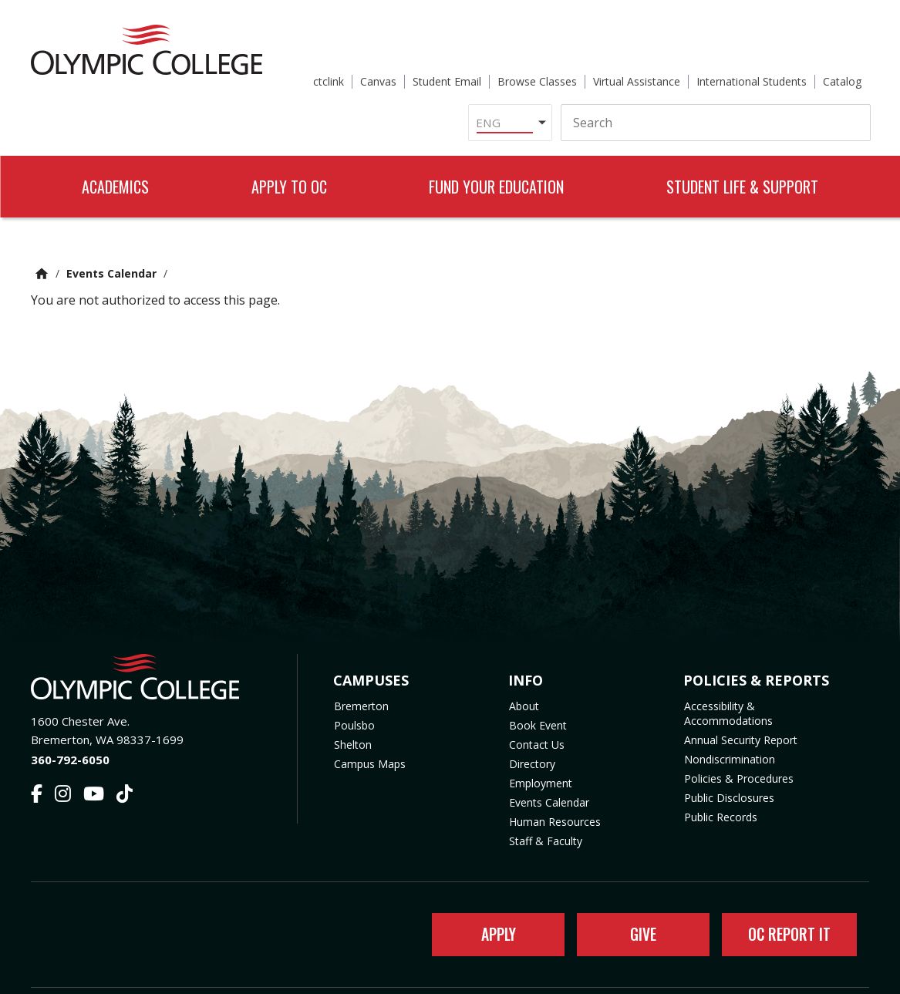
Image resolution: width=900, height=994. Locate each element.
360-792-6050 (70, 719)
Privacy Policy (574, 972)
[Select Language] (505, 72)
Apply (491, 896)
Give (636, 896)
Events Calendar (111, 233)
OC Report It (785, 896)
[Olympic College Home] (148, 636)
